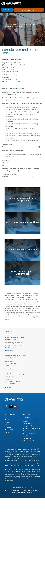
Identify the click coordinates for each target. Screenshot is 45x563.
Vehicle (12, 98)
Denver (7, 422)
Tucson (7, 425)
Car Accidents (27, 417)
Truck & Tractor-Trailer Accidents (29, 420)
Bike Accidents (27, 423)
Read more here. (9, 480)
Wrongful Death (27, 426)
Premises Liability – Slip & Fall (31, 428)
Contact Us (7, 10)
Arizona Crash (14, 88)
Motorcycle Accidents (29, 431)
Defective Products (28, 440)
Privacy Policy (9, 429)
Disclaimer (8, 427)
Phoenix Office (9, 351)
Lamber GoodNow (10, 24)
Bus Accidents (27, 438)
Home (6, 417)
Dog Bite (25, 435)
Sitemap (7, 432)
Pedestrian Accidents (29, 433)
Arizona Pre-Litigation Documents (28, 24)
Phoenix (7, 420)
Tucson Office (9, 387)
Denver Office (9, 369)
